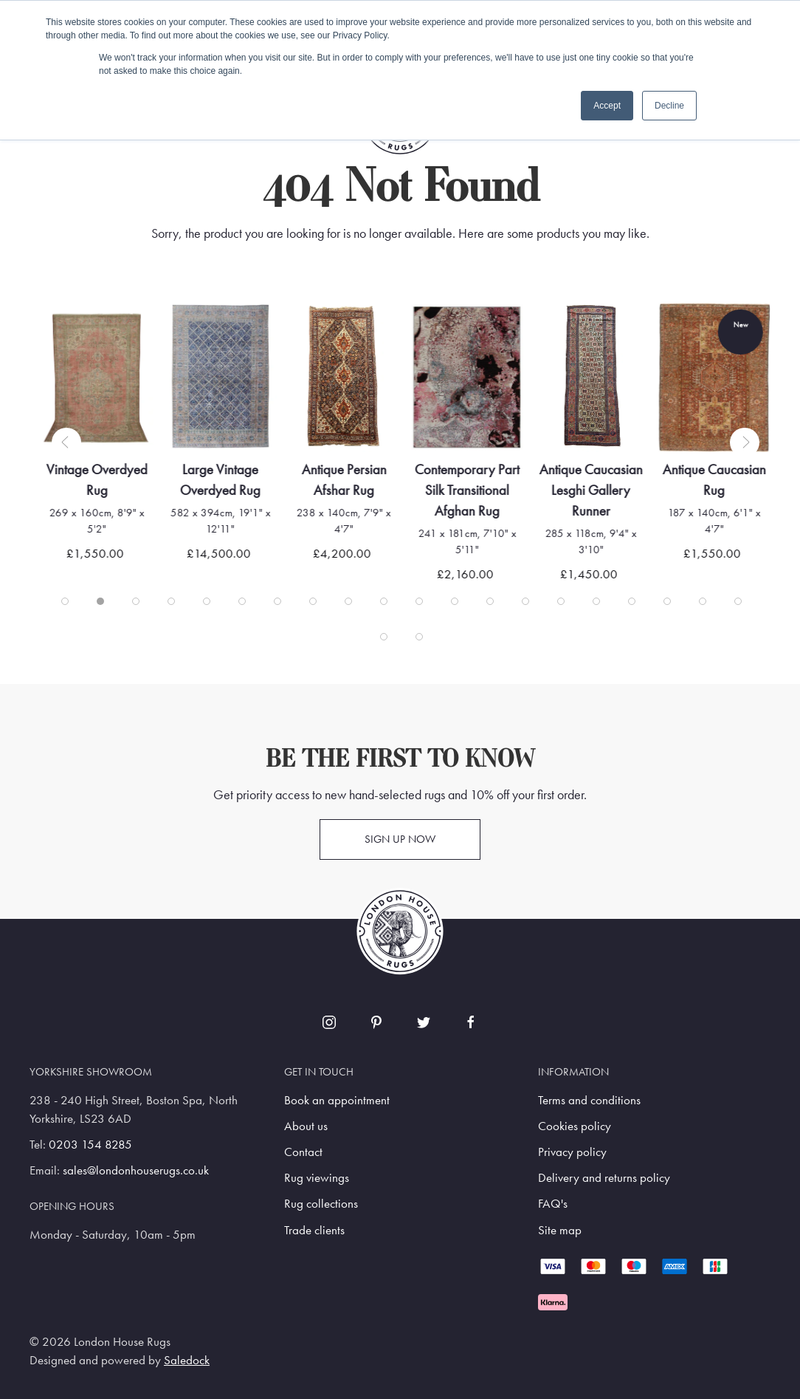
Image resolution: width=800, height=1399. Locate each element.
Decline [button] (669, 105)
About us (306, 1126)
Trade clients (314, 1230)
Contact (303, 1152)
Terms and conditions (589, 1100)
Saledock (187, 1360)
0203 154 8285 (90, 1144)
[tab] (65, 601)
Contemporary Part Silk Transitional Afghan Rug (470, 489)
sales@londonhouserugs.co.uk (136, 1170)
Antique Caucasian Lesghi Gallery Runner (594, 489)
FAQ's (553, 1203)
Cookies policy (574, 1126)
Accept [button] (607, 105)
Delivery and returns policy (604, 1178)
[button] (66, 442)
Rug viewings (316, 1178)
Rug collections (321, 1203)
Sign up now (400, 839)
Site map (560, 1230)
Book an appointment (337, 1100)
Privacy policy (572, 1152)
